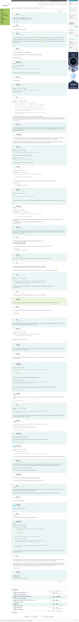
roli (17, 555)
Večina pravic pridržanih (8, 620)
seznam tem (71, 32)
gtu (17, 274)
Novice (2, 9)
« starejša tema (26, 616)
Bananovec (18, 62)
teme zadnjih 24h (5, 15)
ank (56, 592)
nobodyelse (18, 134)
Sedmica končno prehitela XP (19, 592)
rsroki (17, 33)
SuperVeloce (58, 596)
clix (17, 237)
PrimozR (15, 597)
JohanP (17, 571)
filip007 (17, 48)
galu (13, 65)
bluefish (57, 603)
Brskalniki (21, 605)
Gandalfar (18, 504)
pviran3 (17, 76)
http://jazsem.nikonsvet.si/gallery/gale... (19, 243)
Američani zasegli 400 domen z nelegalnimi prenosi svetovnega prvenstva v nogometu (30, 0)
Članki (2, 17)
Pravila (2, 620)
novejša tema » (51, 616)
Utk (17, 97)
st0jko (17, 306)
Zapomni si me (72, 14)
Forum (2, 12)
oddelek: (37, 616)
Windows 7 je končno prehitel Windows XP (22, 596)
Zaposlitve (3, 18)
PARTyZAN (18, 474)
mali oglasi (3, 14)
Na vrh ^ (76, 620)
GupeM (17, 146)
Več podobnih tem (14, 612)
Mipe (17, 25)
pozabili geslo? (71, 23)
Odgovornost (15, 620)
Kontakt (24, 620)
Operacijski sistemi (23, 594)
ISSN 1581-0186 (29, 620)
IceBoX (17, 124)
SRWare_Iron (24, 18)
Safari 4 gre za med (17, 607)
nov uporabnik (71, 22)
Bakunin (14, 278)
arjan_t (57, 607)
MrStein (57, 600)
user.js (16, 283)
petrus (17, 14)
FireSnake (18, 363)
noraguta (18, 393)
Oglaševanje (20, 620)
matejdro (18, 166)
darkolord (18, 84)
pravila (3, 23)
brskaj (3, 20)
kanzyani (18, 353)
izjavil (23, 65)
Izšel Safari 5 (16, 603)
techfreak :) (18, 445)
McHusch (15, 593)
